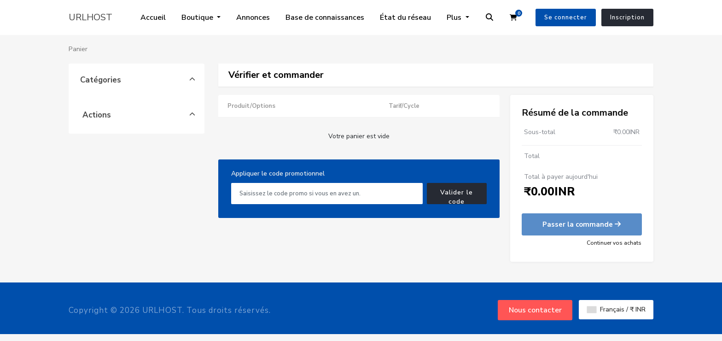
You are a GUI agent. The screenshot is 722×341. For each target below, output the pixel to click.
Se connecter (565, 17)
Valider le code (456, 196)
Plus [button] (455, 17)
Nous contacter (535, 310)
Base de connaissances (324, 17)
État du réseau (405, 17)
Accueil (153, 17)
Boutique (198, 17)
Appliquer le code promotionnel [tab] (278, 173)
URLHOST (90, 17)
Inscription (627, 17)
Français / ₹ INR (616, 309)
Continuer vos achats (614, 243)
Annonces (253, 17)
